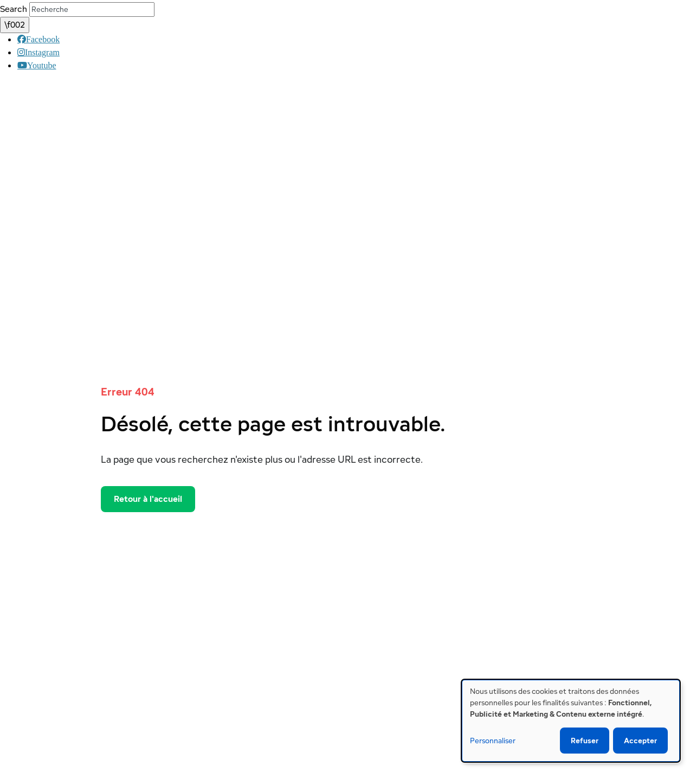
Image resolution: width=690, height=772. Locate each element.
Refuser (584, 740)
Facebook (27, 39)
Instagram (26, 52)
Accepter (640, 740)
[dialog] (570, 720)
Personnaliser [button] (492, 740)
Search (13, 9)
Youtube (27, 65)
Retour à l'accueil (148, 499)
